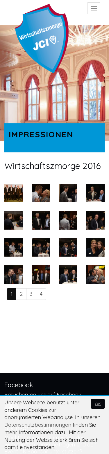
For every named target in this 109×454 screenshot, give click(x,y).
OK (98, 403)
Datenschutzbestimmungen (37, 424)
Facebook (69, 394)
